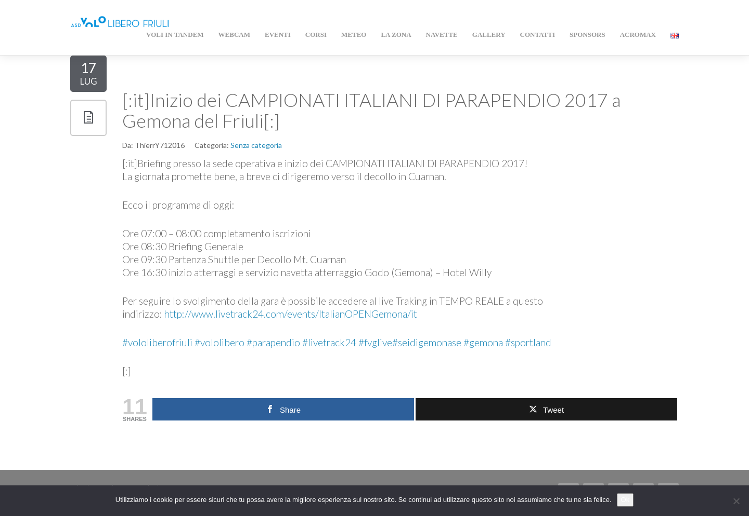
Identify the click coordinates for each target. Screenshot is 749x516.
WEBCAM (234, 34)
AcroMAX (638, 34)
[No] (736, 501)
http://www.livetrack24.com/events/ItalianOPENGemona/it (290, 314)
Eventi (278, 34)
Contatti (537, 34)
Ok (625, 500)
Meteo (353, 34)
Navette (442, 34)
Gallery (489, 34)
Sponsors (587, 34)
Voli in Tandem (175, 34)
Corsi (316, 34)
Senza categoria (256, 145)
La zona (396, 34)
